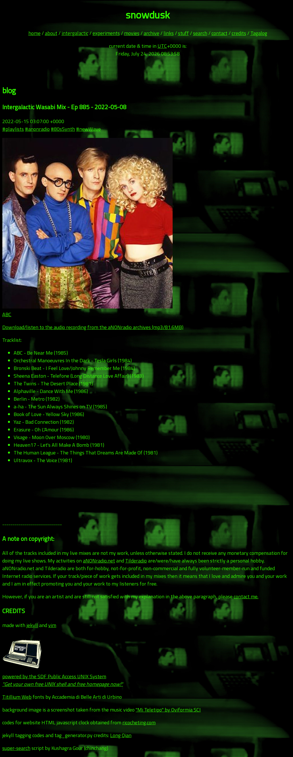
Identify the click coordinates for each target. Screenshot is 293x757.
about (51, 33)
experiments (106, 33)
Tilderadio (136, 560)
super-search (16, 748)
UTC (162, 46)
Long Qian (120, 735)
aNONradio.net (99, 560)
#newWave (88, 129)
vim (52, 625)
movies (131, 33)
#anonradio (37, 129)
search (200, 33)
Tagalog (258, 33)
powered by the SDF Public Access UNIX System (62, 676)
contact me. (246, 596)
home (34, 33)
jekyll (32, 625)
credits (239, 33)
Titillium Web (17, 697)
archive (151, 33)
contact (219, 33)
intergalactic (75, 33)
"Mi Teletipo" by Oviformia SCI (168, 709)
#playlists (13, 129)
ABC (6, 314)
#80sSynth (63, 129)
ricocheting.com (139, 722)
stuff (183, 33)
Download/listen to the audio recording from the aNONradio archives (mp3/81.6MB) (92, 327)
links (169, 33)
